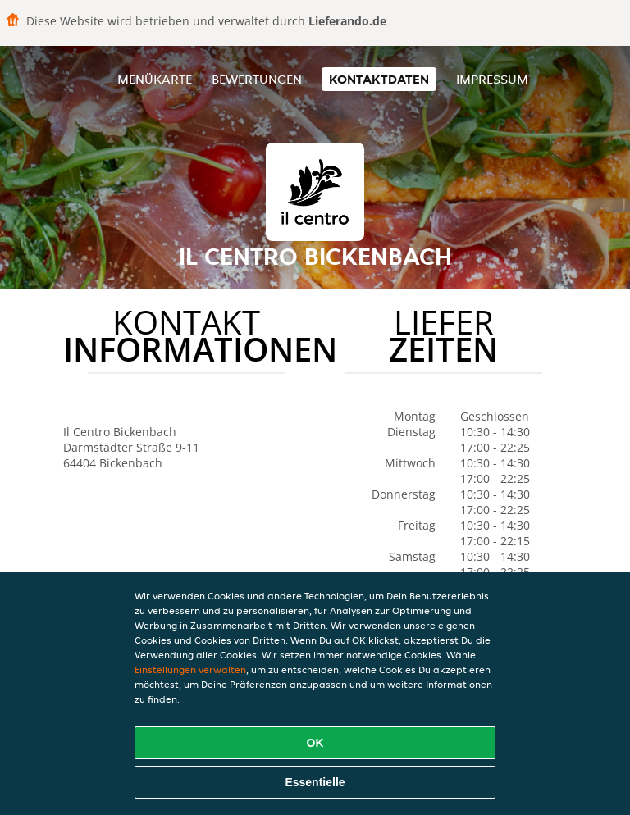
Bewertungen (257, 79)
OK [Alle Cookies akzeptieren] (315, 742)
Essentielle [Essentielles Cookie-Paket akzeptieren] (315, 782)
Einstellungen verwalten (190, 669)
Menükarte (154, 79)
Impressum (492, 79)
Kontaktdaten (379, 79)
